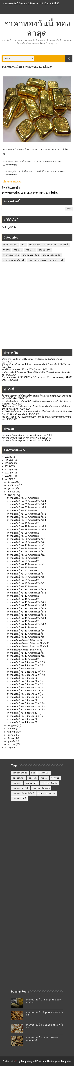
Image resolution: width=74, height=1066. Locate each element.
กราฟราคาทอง (10, 245)
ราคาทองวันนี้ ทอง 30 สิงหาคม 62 (23, 510)
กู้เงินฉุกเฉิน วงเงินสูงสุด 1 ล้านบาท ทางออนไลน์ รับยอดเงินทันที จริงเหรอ (36, 364)
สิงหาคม (11, 495)
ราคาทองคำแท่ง (11, 255)
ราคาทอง (30, 250)
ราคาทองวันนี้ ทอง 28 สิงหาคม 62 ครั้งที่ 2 (26, 529)
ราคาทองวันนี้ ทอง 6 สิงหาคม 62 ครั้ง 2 (25, 697)
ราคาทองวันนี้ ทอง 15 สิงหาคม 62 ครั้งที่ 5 (26, 611)
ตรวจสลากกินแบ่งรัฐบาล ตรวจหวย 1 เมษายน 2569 (26, 440)
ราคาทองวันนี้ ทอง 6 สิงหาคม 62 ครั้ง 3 (25, 694)
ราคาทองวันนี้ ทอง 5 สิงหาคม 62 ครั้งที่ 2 (26, 709)
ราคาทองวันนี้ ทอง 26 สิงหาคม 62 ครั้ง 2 (26, 555)
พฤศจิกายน (12, 485)
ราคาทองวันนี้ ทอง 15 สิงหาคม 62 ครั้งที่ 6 (26, 608)
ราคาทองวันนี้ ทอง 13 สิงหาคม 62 (23, 659)
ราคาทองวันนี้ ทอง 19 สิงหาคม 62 (23, 596)
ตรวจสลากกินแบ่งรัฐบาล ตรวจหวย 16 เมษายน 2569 (26, 438)
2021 (7, 472)
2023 (7, 466)
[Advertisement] (37, 307)
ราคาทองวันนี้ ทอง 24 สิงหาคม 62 (23, 561)
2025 (7, 460)
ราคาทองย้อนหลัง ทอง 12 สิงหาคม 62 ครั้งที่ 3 (28, 643)
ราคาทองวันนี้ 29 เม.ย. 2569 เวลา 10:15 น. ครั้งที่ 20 (31, 3)
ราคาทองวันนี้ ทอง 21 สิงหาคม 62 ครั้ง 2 (26, 577)
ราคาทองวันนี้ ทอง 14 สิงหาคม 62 (23, 627)
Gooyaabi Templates (61, 1061)
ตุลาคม (11, 488)
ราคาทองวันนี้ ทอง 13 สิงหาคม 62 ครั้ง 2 (26, 656)
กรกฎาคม (12, 725)
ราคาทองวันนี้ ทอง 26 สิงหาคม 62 (23, 558)
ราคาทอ (18, 250)
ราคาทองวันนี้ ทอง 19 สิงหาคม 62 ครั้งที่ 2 (26, 592)
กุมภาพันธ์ (12, 741)
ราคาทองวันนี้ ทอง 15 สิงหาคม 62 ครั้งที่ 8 (26, 605)
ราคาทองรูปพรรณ (37, 260)
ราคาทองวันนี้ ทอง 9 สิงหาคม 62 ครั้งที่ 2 (26, 665)
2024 (7, 463)
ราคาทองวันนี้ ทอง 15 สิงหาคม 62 (23, 621)
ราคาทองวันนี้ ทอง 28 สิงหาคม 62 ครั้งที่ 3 (26, 526)
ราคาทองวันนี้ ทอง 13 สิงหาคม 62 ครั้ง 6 (26, 637)
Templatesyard (28, 1061)
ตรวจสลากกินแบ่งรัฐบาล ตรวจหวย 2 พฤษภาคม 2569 (27, 435)
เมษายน (11, 735)
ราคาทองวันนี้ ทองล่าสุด (37, 28)
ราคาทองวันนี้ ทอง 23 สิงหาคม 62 (23, 567)
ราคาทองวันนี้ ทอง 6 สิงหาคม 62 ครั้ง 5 (25, 690)
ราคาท (6, 250)
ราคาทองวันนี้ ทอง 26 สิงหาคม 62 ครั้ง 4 (26, 548)
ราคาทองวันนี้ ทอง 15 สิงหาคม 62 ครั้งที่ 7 (26, 602)
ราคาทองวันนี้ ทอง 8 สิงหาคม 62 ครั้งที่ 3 (26, 672)
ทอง (24, 245)
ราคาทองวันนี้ (56, 260)
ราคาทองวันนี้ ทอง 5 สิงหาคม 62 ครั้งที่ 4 (26, 703)
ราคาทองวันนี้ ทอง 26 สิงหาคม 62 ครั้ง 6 (26, 542)
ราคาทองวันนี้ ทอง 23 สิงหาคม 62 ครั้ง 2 (26, 564)
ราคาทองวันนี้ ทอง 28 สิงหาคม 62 (23, 533)
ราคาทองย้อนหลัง (51, 255)
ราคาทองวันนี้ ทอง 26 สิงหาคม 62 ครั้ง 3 (26, 551)
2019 (7, 479)
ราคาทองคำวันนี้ (31, 255)
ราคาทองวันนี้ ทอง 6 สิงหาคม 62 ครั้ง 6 (25, 684)
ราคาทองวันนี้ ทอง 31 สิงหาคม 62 (23, 498)
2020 (7, 476)
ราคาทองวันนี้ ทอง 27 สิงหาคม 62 (23, 536)
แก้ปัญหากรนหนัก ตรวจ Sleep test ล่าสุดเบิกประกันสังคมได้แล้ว (32, 359)
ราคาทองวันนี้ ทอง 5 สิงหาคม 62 (22, 712)
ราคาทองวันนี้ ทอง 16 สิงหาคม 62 (23, 599)
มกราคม (11, 744)
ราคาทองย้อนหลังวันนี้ (14, 260)
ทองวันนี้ (64, 245)
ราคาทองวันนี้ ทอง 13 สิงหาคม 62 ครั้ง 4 (26, 634)
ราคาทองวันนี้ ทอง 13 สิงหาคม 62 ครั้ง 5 (26, 630)
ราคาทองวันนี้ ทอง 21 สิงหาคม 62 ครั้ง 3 (26, 573)
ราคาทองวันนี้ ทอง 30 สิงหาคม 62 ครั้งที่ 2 (26, 504)
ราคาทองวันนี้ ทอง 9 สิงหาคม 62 (22, 668)
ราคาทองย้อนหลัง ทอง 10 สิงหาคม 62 (24, 640)
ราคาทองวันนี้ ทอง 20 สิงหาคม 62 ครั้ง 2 (26, 583)
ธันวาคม (11, 482)
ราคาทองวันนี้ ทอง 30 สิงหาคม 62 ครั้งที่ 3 (26, 507)
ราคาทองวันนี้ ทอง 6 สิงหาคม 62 (22, 700)
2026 (7, 457)
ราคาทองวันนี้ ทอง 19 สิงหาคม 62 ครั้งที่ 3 (26, 589)
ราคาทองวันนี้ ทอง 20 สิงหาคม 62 (23, 586)
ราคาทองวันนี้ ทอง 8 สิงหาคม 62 (22, 678)
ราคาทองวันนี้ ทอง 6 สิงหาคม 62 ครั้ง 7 (25, 681)
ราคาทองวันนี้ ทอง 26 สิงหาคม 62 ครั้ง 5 (26, 545)
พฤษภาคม (12, 731)
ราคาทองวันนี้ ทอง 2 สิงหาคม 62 (22, 719)
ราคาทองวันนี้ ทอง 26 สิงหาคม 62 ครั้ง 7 (26, 539)
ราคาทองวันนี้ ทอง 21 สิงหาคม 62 (23, 580)
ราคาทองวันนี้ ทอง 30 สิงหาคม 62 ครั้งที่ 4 (26, 501)
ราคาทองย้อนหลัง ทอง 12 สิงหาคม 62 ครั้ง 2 (27, 646)
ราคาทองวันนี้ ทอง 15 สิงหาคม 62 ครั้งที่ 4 (26, 618)
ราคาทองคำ (45, 250)
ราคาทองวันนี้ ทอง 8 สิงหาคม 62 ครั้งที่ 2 (26, 675)
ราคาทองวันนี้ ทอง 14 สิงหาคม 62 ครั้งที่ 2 (26, 624)
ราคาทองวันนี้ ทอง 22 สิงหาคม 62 (23, 570)
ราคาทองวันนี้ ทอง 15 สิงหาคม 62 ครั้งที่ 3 (26, 615)
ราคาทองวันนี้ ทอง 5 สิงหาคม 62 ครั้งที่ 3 (26, 706)
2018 (7, 747)
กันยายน (11, 491)
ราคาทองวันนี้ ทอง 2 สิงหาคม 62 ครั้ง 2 (25, 716)
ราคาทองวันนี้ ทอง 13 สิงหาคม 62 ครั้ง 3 (26, 653)
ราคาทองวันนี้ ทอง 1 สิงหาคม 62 (22, 722)
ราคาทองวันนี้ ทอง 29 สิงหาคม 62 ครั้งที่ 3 (26, 517)
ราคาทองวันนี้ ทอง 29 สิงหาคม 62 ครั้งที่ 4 (26, 520)
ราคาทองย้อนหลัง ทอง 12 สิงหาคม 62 (24, 649)
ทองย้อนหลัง (50, 245)
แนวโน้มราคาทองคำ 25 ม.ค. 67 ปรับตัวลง (21, 369)
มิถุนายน (11, 728)
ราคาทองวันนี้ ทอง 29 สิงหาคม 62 (23, 523)
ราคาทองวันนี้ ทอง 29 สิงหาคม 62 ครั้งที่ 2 (26, 514)
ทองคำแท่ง (34, 245)
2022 (7, 469)
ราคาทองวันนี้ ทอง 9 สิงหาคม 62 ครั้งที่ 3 (26, 662)
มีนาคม (11, 738)
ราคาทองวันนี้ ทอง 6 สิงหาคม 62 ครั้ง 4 (25, 687)
